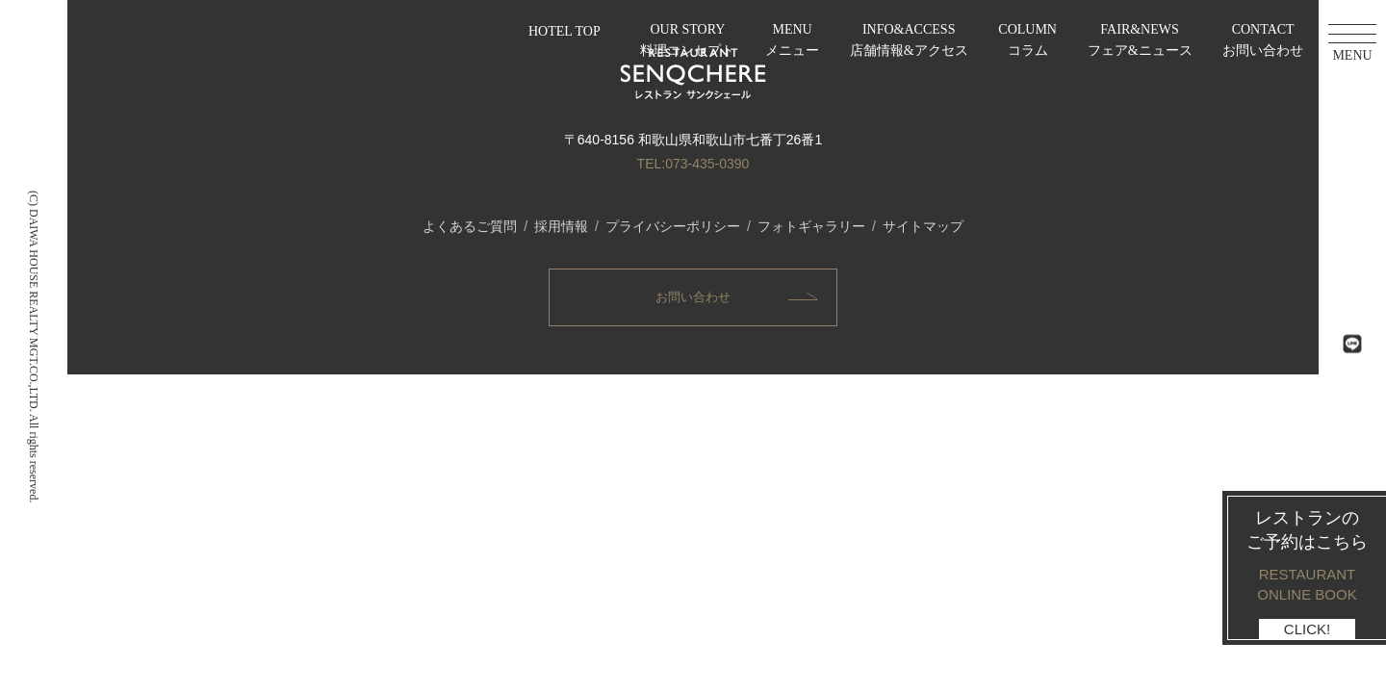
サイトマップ (923, 226)
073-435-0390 (707, 163)
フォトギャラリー (811, 226)
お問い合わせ (693, 297)
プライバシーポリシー (672, 226)
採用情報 (561, 226)
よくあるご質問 (470, 226)
